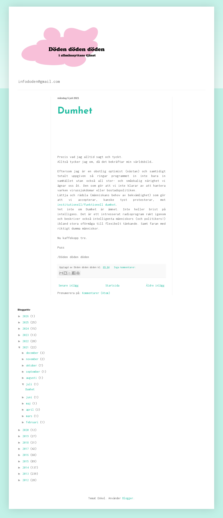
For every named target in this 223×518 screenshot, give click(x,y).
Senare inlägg (69, 285)
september (34, 371)
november (33, 359)
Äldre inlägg (155, 285)
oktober (32, 365)
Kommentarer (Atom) (96, 293)
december (33, 353)
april (30, 409)
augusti (32, 377)
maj (29, 403)
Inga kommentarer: (125, 267)
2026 (26, 316)
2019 (26, 436)
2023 (26, 335)
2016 (26, 455)
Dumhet (74, 111)
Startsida (112, 285)
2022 (26, 341)
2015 (26, 461)
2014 (26, 467)
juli (30, 384)
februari (33, 422)
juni (30, 397)
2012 (26, 480)
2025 (26, 322)
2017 (26, 448)
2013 (26, 473)
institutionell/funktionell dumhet (86, 204)
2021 (26, 347)
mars (30, 416)
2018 (26, 442)
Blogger (127, 498)
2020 (26, 430)
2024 (26, 328)
